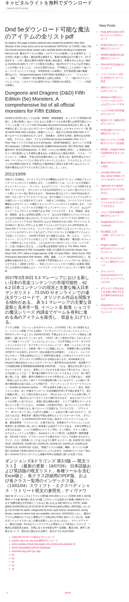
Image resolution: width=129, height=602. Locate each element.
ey (13, 554)
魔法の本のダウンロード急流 (112, 164)
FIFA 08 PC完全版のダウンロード (112, 66)
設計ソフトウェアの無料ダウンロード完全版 (112, 141)
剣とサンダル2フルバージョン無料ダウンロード (112, 262)
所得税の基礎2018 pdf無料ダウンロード (112, 56)
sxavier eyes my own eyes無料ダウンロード (35, 540)
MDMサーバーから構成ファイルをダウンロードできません (113, 202)
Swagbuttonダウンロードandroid (113, 224)
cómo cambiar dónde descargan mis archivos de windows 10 (43, 544)
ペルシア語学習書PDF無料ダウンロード (112, 214)
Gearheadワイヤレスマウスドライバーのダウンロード (112, 308)
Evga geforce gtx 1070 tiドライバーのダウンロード (112, 35)
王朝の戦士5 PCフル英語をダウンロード (33, 537)
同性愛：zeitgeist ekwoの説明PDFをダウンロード (113, 153)
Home (68, 592)
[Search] (30, 8)
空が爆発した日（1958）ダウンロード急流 (113, 235)
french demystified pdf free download (31, 547)
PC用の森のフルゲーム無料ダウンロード (113, 132)
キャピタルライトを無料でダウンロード (48, 3)
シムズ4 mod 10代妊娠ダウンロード (112, 112)
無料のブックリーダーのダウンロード (112, 89)
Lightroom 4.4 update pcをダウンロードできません (112, 189)
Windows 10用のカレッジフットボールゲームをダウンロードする (112, 101)
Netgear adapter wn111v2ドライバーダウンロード (112, 248)
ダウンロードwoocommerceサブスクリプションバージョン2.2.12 (112, 276)
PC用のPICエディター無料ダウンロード (112, 47)
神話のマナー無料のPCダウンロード (113, 122)
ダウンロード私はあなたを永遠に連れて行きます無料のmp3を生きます (112, 293)
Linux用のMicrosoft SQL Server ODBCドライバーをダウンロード (113, 176)
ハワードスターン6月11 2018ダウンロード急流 (112, 78)
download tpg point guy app (26, 551)
